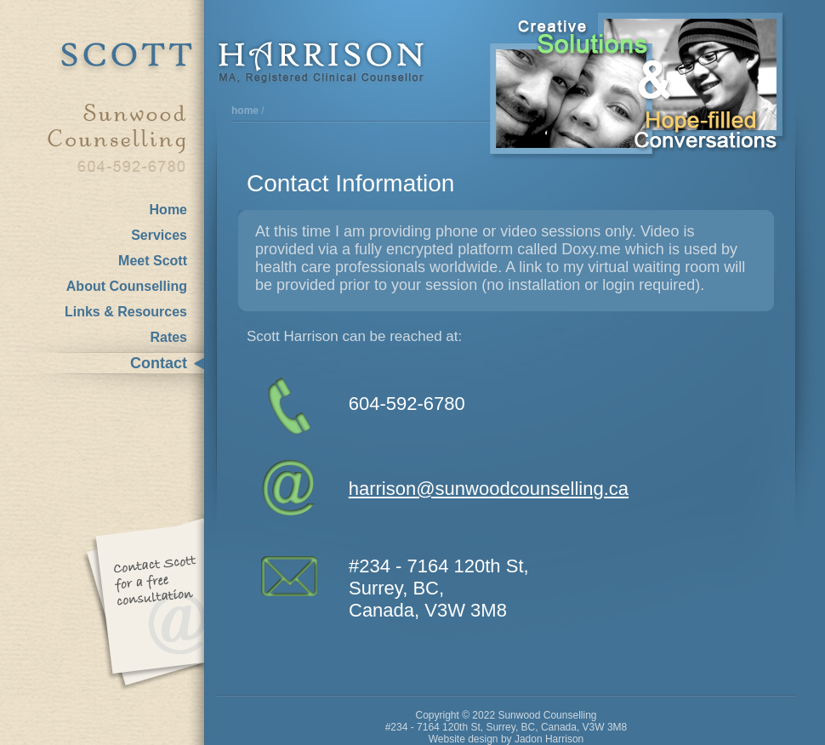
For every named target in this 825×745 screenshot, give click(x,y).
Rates (168, 337)
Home (168, 209)
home (245, 111)
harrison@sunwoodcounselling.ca (489, 488)
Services (159, 235)
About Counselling (126, 286)
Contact (158, 363)
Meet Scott (152, 260)
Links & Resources (126, 311)
